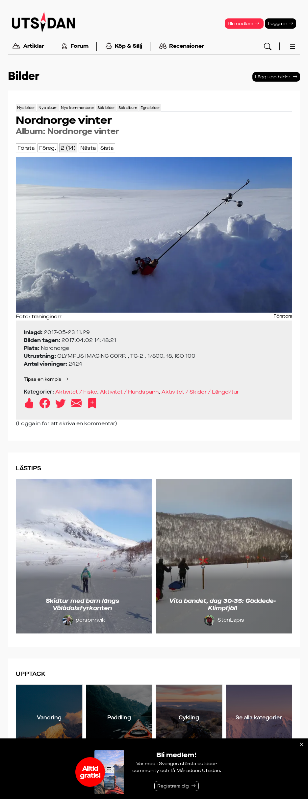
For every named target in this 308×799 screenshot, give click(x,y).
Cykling (189, 717)
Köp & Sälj (124, 46)
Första (26, 147)
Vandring (49, 717)
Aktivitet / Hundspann (129, 391)
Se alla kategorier (259, 717)
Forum (75, 46)
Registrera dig (173, 786)
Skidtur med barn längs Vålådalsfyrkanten (82, 604)
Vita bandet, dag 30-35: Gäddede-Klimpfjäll (222, 604)
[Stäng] (301, 744)
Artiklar (28, 46)
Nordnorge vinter (83, 131)
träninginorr (47, 316)
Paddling (119, 717)
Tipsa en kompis (42, 379)
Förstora (282, 316)
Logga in (280, 23)
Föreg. (47, 147)
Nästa (88, 147)
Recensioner (181, 46)
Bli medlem (243, 23)
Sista (107, 147)
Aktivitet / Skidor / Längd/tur (200, 391)
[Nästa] (284, 556)
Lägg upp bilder (272, 77)
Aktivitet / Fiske (76, 391)
